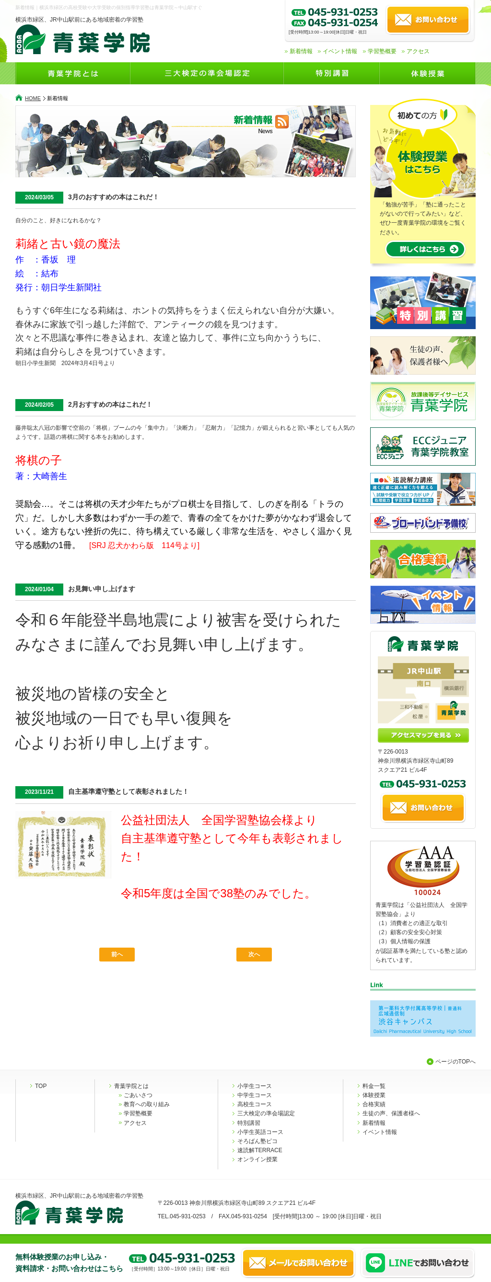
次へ (254, 954)
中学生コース (254, 1095)
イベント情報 (340, 51)
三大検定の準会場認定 (266, 1113)
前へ (117, 954)
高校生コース (254, 1104)
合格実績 (374, 1104)
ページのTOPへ (455, 1061)
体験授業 (374, 1095)
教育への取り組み (147, 1104)
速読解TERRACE (259, 1150)
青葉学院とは (131, 1086)
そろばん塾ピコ (257, 1141)
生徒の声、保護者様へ (391, 1113)
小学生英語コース (260, 1132)
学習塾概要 (382, 51)
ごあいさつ (138, 1095)
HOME (33, 98)
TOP (41, 1086)
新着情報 (301, 51)
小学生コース (254, 1086)
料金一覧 (374, 1086)
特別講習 (248, 1123)
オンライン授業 (257, 1159)
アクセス (418, 51)
